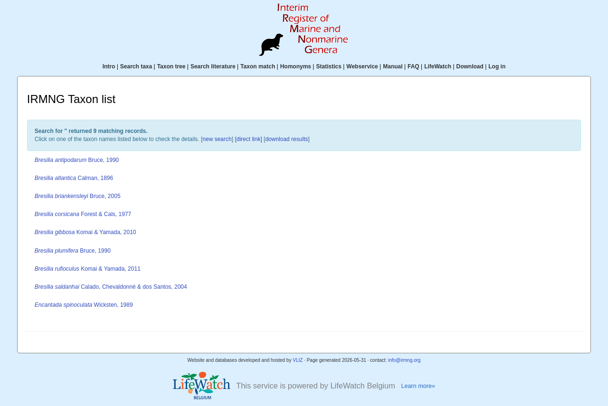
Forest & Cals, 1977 (83, 214)
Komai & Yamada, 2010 (85, 232)
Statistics (328, 66)
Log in (496, 66)
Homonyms (295, 66)
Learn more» (418, 386)
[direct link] (248, 139)
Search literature (213, 66)
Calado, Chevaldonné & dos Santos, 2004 (111, 286)
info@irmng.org (404, 360)
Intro (109, 66)
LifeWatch (437, 66)
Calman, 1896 (74, 178)
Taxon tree (171, 66)
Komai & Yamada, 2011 (88, 268)
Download (470, 66)
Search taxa (136, 66)
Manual (392, 66)
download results (286, 139)
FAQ (413, 66)
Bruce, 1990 (77, 160)
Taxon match (257, 66)
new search (216, 139)
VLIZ (298, 360)
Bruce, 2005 (78, 196)
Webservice (362, 66)
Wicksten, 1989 (84, 305)
